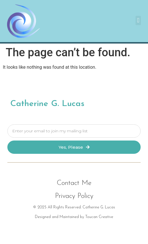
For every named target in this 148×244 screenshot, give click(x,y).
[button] (138, 20)
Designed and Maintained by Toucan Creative (74, 217)
